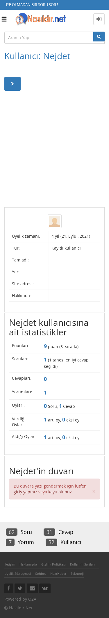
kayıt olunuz (60, 492)
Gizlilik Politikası (53, 564)
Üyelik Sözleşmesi (17, 573)
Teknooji (77, 573)
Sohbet (40, 573)
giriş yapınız (25, 492)
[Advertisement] (54, 148)
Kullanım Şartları (82, 564)
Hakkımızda (28, 564)
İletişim (9, 564)
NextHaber (58, 573)
